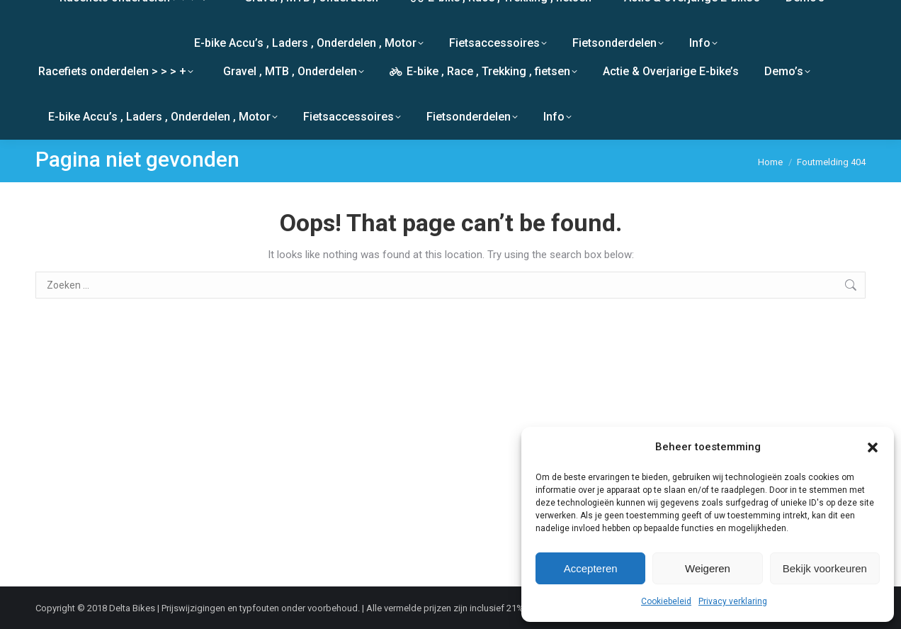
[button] (873, 447)
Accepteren (591, 568)
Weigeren (707, 568)
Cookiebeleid (666, 601)
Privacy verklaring (732, 601)
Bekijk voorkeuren (825, 568)
